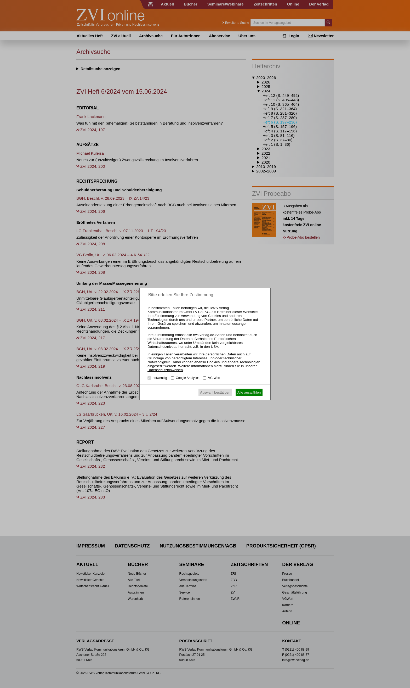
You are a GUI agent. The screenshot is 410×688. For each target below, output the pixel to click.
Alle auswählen (249, 392)
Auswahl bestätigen (215, 392)
